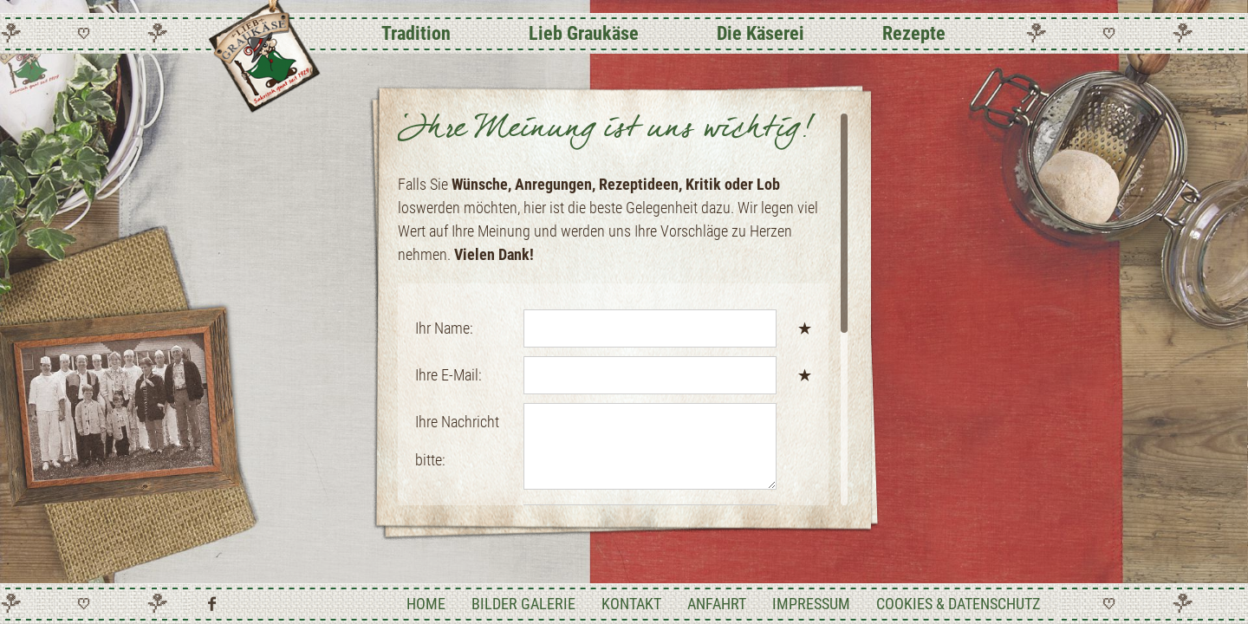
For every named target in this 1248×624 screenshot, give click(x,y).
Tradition (416, 33)
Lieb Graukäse (584, 33)
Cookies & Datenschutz (958, 604)
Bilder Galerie (523, 604)
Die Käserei (760, 33)
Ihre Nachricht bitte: (457, 441)
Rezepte (914, 33)
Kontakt (631, 604)
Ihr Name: (444, 328)
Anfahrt (716, 604)
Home (425, 604)
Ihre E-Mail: (448, 375)
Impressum (811, 604)
